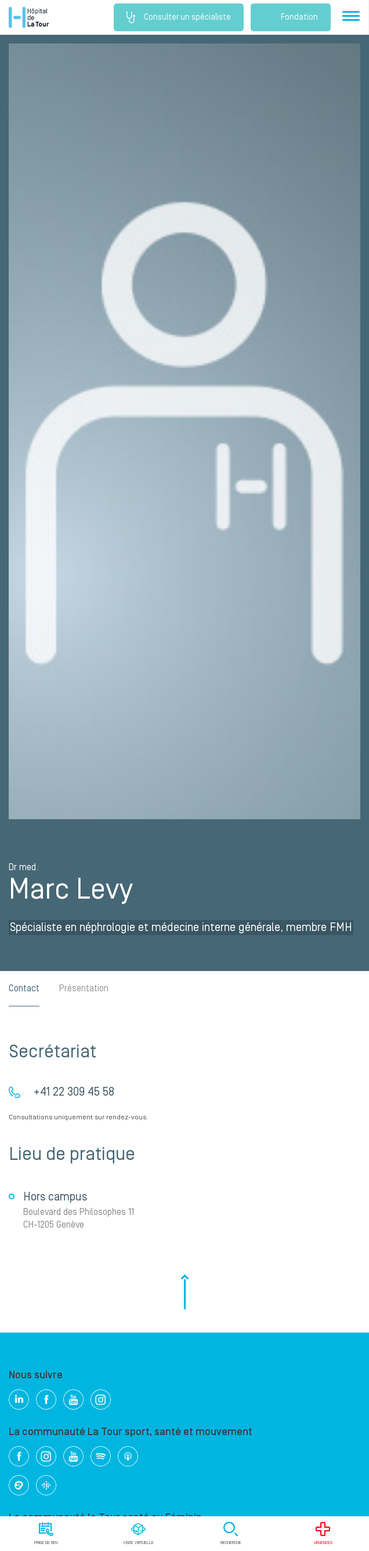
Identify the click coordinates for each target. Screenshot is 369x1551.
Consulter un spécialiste (178, 17)
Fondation (290, 17)
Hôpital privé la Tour (29, 17)
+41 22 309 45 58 (73, 1092)
